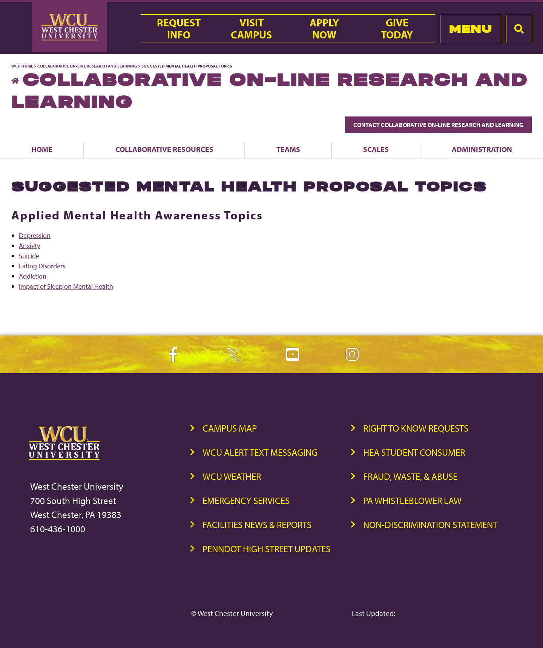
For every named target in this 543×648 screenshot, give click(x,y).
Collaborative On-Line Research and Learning (87, 66)
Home (41, 149)
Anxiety (29, 245)
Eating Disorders (42, 266)
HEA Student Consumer (414, 452)
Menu (470, 29)
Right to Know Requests (415, 428)
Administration (482, 149)
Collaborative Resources (164, 149)
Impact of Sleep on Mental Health (66, 286)
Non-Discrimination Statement (430, 524)
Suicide (29, 255)
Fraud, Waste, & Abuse (410, 476)
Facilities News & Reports (256, 524)
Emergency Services (246, 500)
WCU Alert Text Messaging (260, 452)
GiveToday (397, 29)
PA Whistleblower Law (412, 500)
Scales (376, 149)
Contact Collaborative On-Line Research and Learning (438, 125)
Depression (35, 235)
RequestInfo (179, 29)
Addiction (32, 276)
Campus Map (229, 428)
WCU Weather (231, 476)
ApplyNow (324, 29)
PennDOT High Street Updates (266, 549)
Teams (288, 149)
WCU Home (22, 66)
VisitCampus (251, 29)
